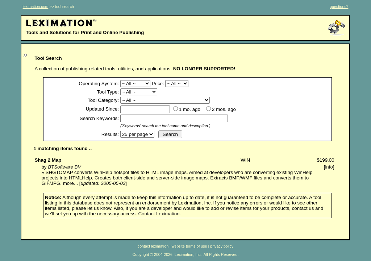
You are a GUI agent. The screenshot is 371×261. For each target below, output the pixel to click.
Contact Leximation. (159, 213)
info (329, 167)
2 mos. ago (224, 109)
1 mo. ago (189, 109)
